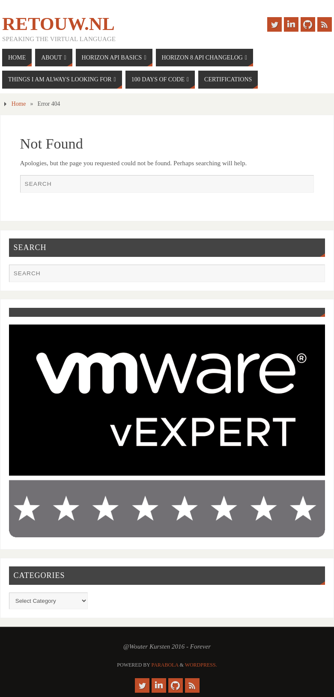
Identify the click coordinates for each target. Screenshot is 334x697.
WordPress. (201, 665)
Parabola (165, 665)
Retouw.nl (58, 24)
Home (19, 104)
